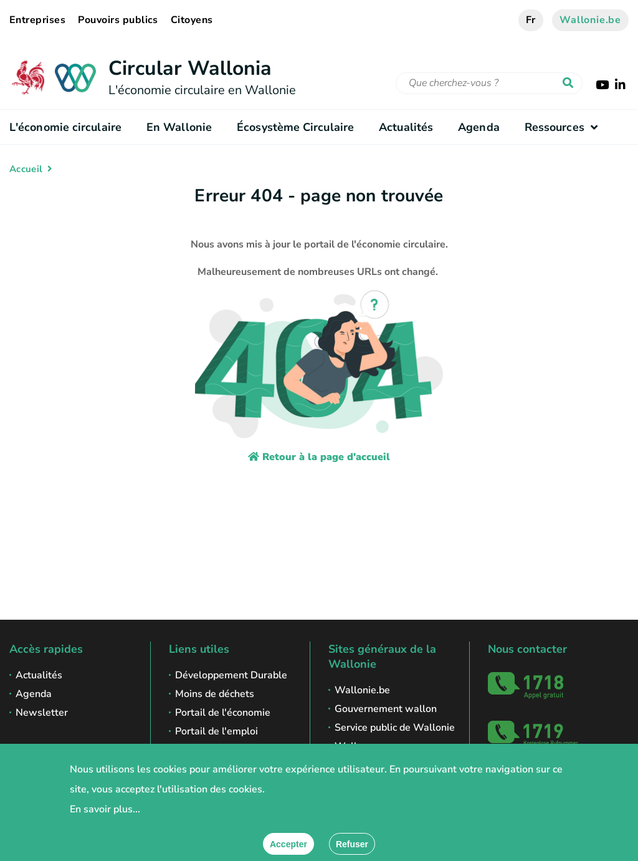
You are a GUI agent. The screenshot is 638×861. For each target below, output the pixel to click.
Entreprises (37, 20)
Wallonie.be (590, 20)
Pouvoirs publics (118, 20)
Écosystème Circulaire (295, 127)
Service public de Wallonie (395, 727)
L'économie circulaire (65, 127)
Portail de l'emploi (216, 731)
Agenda (479, 127)
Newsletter (42, 712)
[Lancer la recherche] (571, 83)
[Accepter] (288, 844)
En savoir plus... (105, 809)
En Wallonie (179, 127)
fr (531, 20)
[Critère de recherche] (489, 83)
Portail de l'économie (222, 712)
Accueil (25, 169)
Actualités (406, 127)
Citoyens (192, 20)
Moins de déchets (214, 694)
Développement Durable (231, 675)
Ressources (564, 127)
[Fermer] (352, 844)
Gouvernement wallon (386, 709)
